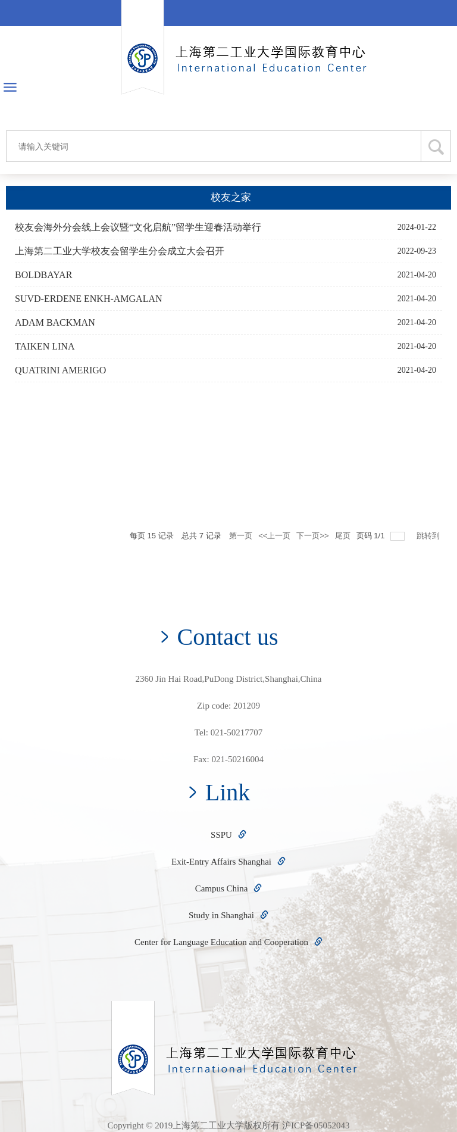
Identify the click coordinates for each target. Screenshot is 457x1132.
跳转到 (429, 535)
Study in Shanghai (228, 915)
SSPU (228, 835)
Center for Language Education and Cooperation (228, 942)
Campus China (228, 888)
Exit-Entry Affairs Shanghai (228, 861)
